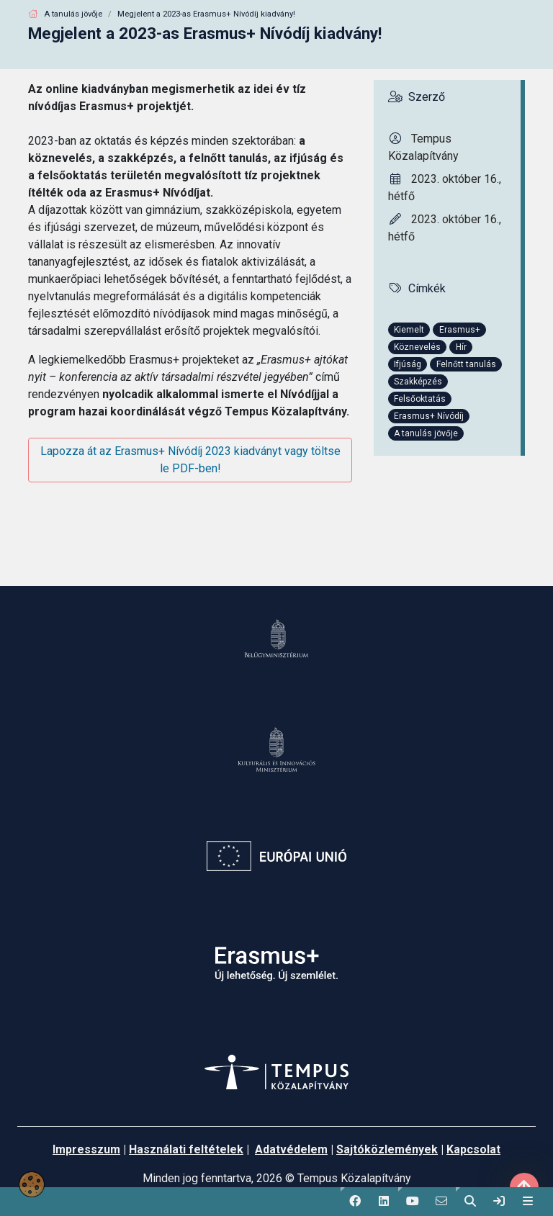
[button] (355, 1201)
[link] (499, 1201)
